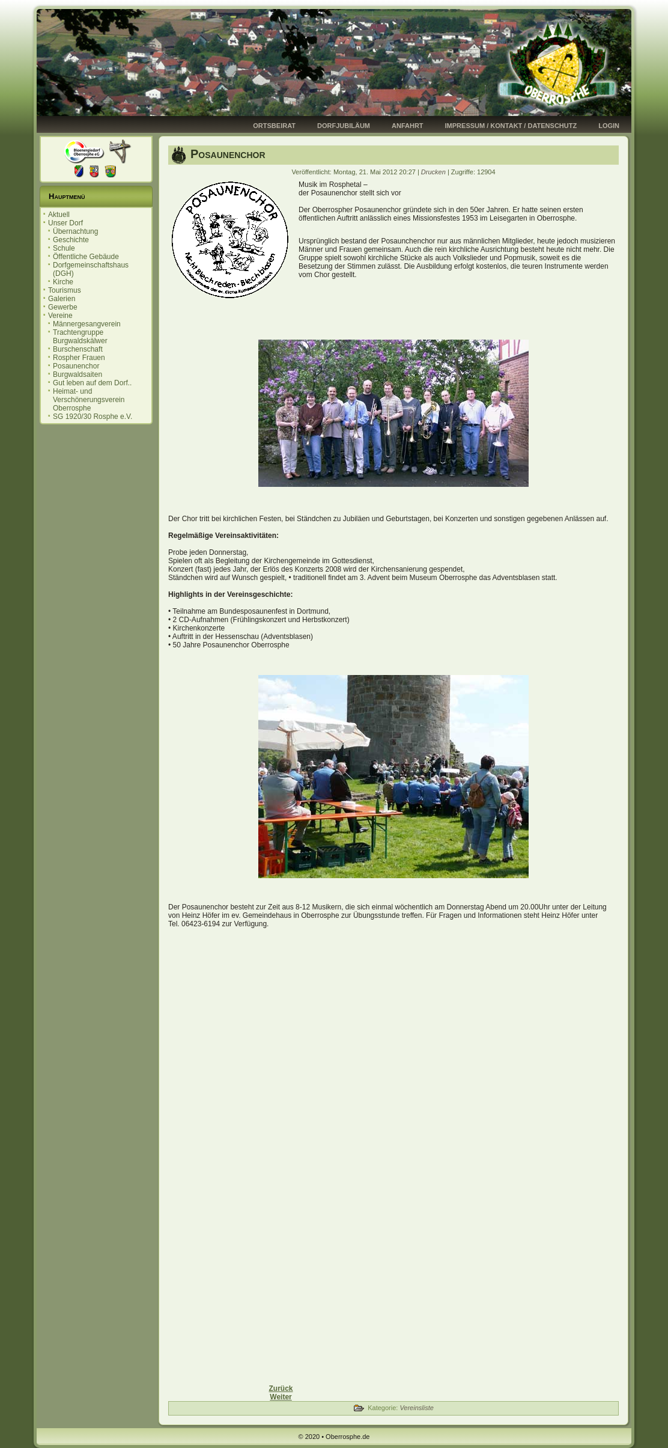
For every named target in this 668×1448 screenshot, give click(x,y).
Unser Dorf (65, 223)
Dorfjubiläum (343, 125)
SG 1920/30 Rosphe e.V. (92, 416)
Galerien (61, 299)
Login (608, 125)
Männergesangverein (87, 324)
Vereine (60, 315)
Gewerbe (62, 307)
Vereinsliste (416, 1407)
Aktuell (59, 214)
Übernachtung (75, 231)
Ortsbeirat (274, 125)
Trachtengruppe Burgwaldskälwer (80, 336)
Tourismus (64, 290)
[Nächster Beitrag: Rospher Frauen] (280, 1397)
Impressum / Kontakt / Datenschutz (511, 125)
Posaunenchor (76, 366)
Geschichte (71, 240)
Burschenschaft (78, 349)
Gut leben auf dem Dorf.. (92, 383)
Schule (64, 248)
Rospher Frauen (79, 357)
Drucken (434, 172)
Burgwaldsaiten (77, 374)
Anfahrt (408, 125)
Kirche (63, 282)
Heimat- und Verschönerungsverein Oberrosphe (88, 399)
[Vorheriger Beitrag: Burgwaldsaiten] (281, 1388)
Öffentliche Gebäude (86, 256)
